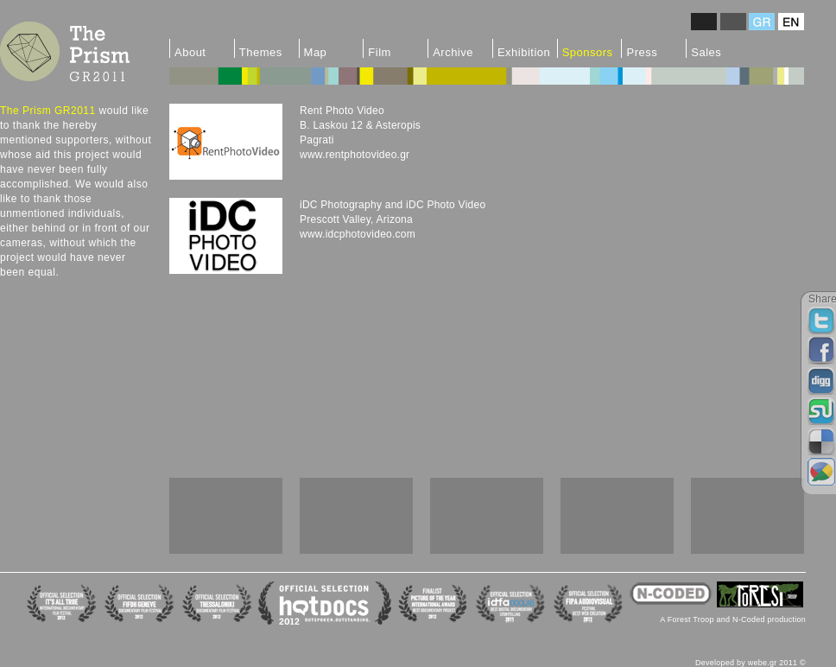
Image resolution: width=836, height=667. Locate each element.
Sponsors (587, 52)
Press (641, 52)
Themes (260, 52)
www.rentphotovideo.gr (354, 155)
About (190, 52)
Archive (453, 52)
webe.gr (762, 662)
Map (315, 52)
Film (379, 52)
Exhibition (523, 52)
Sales (706, 52)
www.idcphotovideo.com (357, 234)
